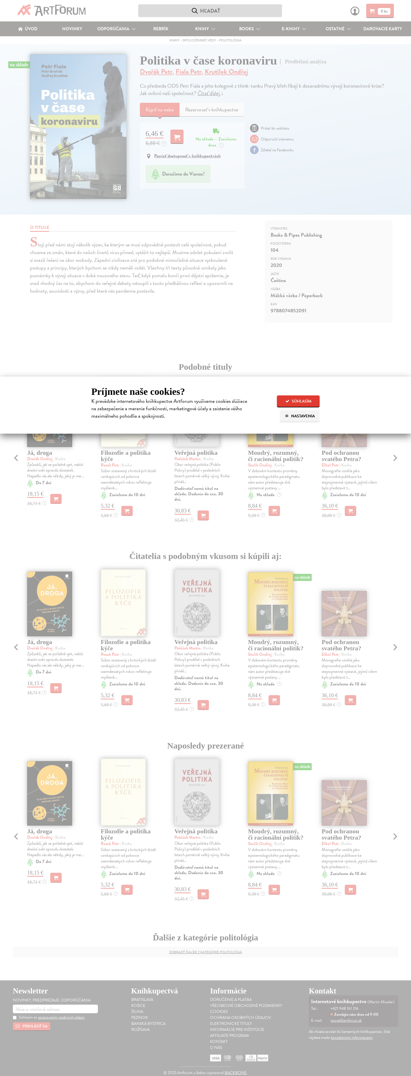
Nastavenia (300, 416)
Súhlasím (298, 401)
